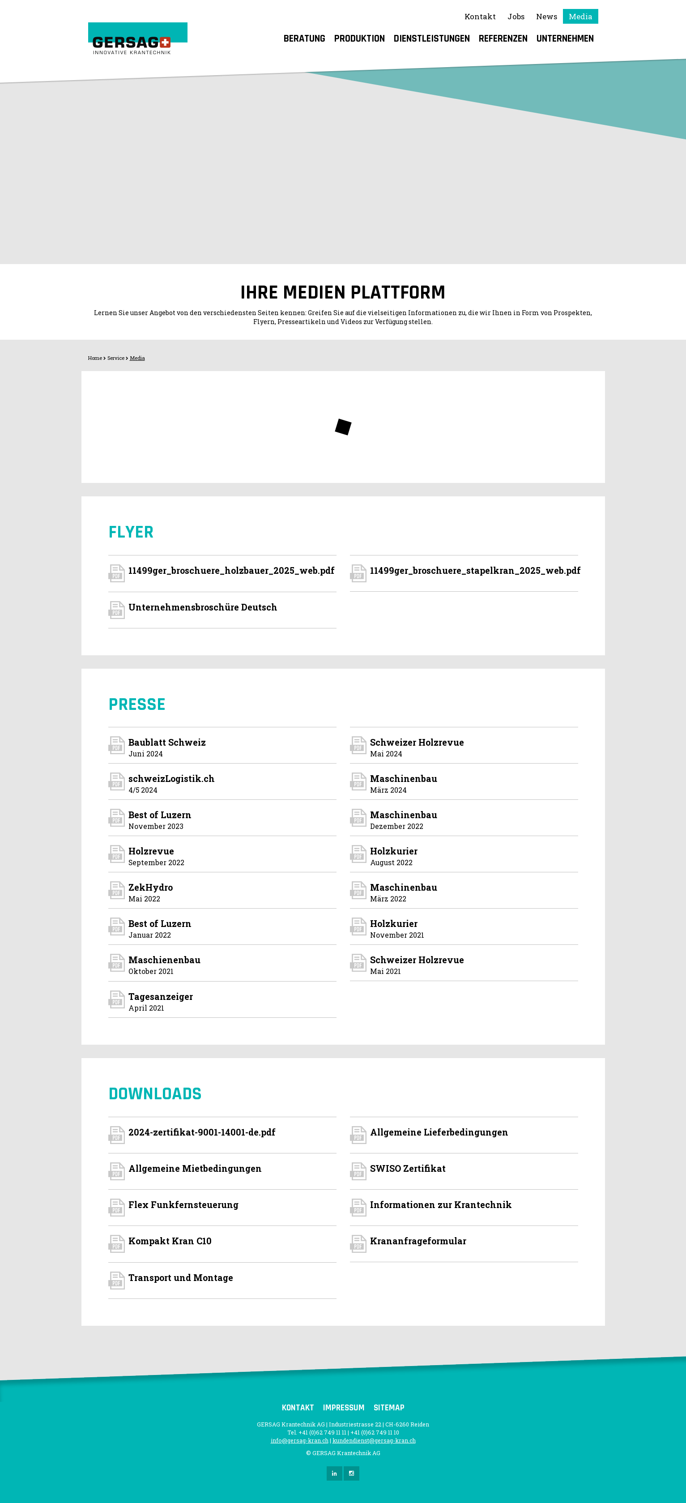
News (546, 16)
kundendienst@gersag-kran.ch (374, 1440)
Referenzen (503, 38)
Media (580, 16)
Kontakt (480, 16)
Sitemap (389, 1407)
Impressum (344, 1407)
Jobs (515, 16)
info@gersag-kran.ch (299, 1440)
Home (95, 357)
